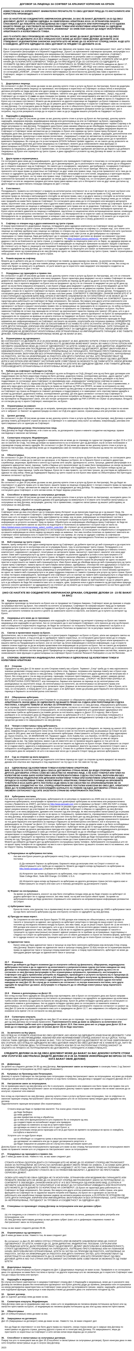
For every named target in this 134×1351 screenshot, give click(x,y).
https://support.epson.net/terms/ (82, 238)
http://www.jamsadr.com (62, 804)
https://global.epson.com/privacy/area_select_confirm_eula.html (32, 527)
